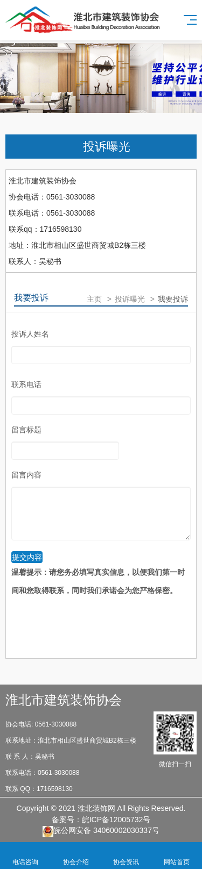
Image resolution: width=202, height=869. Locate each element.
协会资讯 (126, 856)
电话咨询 (25, 856)
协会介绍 (76, 856)
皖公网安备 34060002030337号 (101, 831)
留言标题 (26, 429)
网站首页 (176, 856)
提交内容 (27, 557)
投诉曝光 (106, 146)
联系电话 (26, 384)
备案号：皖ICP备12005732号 (101, 819)
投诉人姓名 (30, 334)
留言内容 (26, 475)
